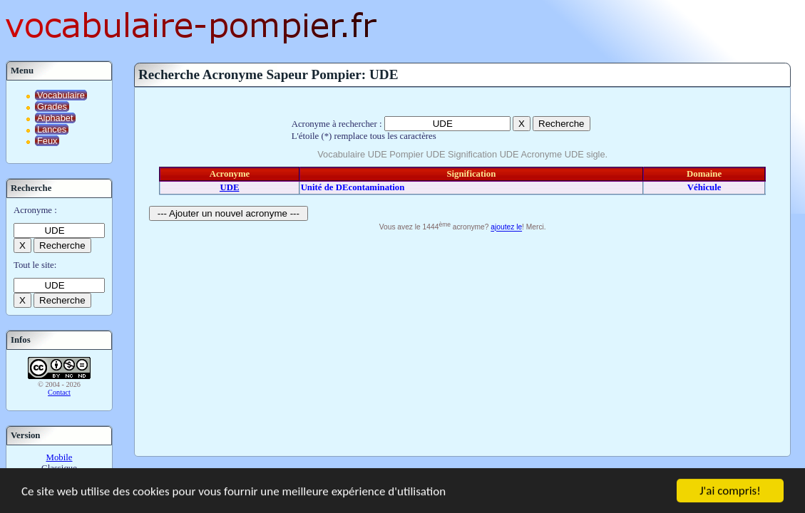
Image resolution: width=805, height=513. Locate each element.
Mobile (59, 457)
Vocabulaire (61, 95)
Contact (59, 392)
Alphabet (55, 118)
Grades (52, 106)
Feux (47, 140)
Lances (51, 129)
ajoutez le (506, 228)
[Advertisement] (462, 342)
